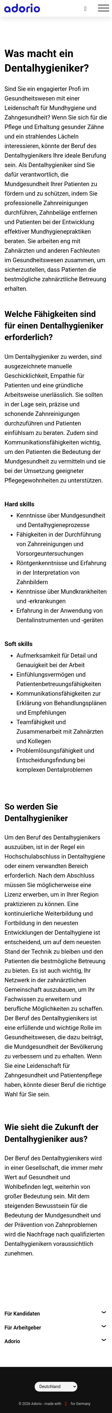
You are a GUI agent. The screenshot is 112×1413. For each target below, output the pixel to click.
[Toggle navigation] (103, 8)
